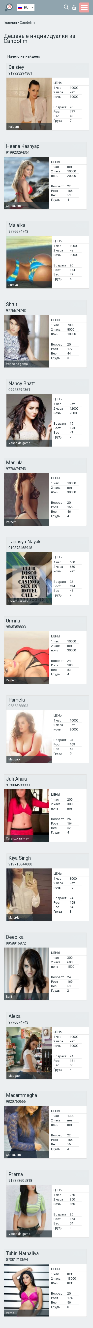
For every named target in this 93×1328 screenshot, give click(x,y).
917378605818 (20, 1180)
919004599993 (18, 785)
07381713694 (17, 1259)
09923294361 (19, 389)
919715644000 (20, 864)
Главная (11, 22)
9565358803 (16, 627)
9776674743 (18, 231)
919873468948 (20, 548)
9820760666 (16, 1101)
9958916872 (16, 943)
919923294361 (20, 73)
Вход (74, 7)
